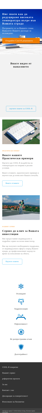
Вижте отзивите (12, 183)
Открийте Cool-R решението (19, 40)
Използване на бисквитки (13, 402)
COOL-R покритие (10, 367)
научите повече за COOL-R (20, 109)
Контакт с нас (8, 390)
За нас (5, 384)
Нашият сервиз (8, 373)
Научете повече (12, 261)
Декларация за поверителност (15, 396)
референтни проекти (11, 379)
